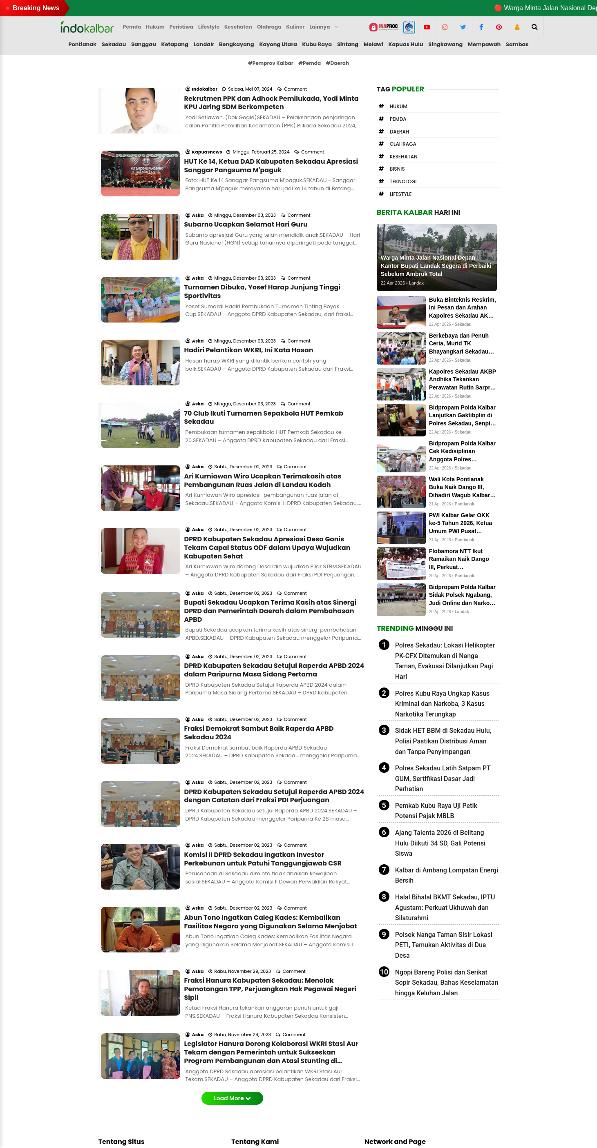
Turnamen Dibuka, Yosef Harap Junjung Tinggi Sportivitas (262, 247)
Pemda (398, 119)
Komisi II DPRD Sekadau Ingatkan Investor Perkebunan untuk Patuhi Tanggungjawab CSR (263, 714)
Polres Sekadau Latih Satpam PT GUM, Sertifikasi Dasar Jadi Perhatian (443, 778)
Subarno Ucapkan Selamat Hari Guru (246, 191)
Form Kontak (255, 1065)
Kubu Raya (317, 44)
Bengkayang (236, 44)
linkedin (382, 1074)
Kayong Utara (278, 44)
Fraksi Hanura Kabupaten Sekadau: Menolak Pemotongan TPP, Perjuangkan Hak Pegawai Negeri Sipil (270, 822)
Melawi (373, 44)
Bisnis (397, 168)
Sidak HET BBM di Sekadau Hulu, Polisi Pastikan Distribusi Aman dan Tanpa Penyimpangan (443, 741)
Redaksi (248, 1047)
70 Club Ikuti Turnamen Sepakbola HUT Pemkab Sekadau (264, 351)
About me (251, 1056)
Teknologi (403, 181)
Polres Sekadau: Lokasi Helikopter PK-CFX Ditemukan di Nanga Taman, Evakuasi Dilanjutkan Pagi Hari (445, 661)
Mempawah (484, 44)
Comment (296, 78)
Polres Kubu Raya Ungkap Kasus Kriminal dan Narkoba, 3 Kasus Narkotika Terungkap (442, 704)
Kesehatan (404, 156)
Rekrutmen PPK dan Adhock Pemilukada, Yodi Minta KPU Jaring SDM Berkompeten (271, 91)
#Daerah (337, 63)
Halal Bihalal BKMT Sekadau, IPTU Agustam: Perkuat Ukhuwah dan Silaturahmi (445, 907)
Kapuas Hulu (405, 44)
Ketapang (174, 44)
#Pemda (309, 63)
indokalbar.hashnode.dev (407, 1102)
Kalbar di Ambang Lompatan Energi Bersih (446, 875)
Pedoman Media (260, 1083)
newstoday (386, 1093)
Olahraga (403, 143)
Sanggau (143, 44)
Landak (204, 44)
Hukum (398, 106)
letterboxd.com (392, 1065)
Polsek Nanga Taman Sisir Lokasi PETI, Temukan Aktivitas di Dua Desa (443, 945)
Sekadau (114, 44)
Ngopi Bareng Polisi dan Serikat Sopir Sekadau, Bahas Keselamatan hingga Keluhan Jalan (447, 982)
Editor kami (125, 1093)
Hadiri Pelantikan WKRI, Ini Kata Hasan (248, 295)
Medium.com (389, 1047)
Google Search (258, 1102)
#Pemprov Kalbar (270, 63)
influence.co (388, 1083)
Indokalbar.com (298, 1135)
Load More (232, 921)
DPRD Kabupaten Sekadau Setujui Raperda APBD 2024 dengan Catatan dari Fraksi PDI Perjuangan (274, 663)
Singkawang (445, 44)
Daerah (399, 131)
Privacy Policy (256, 1093)
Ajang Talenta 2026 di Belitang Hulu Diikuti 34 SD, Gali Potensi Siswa (440, 843)
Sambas (517, 44)
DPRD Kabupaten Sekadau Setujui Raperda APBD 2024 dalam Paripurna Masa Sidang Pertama (274, 559)
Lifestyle (401, 194)
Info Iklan (250, 1074)
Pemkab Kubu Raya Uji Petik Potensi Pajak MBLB (436, 811)
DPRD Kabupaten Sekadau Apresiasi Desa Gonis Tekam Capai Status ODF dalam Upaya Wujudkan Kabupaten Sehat (267, 459)
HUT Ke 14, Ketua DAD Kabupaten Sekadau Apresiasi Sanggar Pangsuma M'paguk (271, 143)
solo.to (380, 1056)
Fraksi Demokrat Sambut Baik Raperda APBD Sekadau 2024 (259, 611)
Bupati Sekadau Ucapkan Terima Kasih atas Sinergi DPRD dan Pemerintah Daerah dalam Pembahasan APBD (270, 511)
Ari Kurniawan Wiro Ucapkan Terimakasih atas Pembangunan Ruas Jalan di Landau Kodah (263, 403)
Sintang (347, 44)
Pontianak (82, 44)
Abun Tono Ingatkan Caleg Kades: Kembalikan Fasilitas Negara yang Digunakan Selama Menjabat (270, 766)
